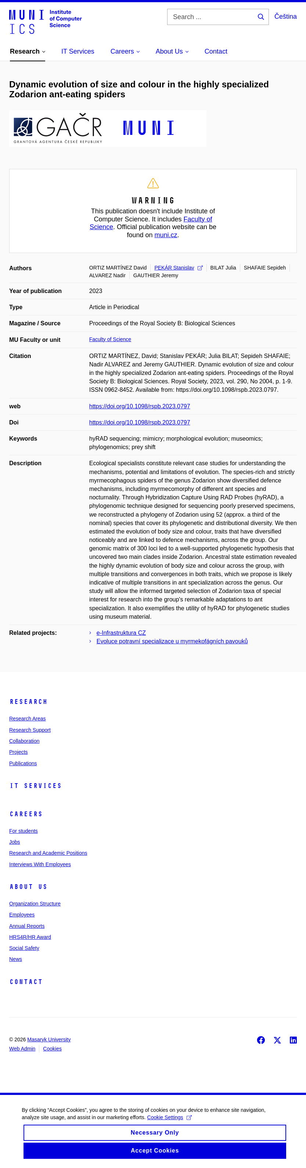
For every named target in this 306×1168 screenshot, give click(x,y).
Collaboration (24, 741)
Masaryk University (49, 1039)
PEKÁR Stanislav (178, 268)
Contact (26, 982)
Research (28, 702)
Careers (26, 814)
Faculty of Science (110, 339)
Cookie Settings (169, 1126)
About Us (28, 887)
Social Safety (24, 948)
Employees (22, 915)
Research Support (30, 730)
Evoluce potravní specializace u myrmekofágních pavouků (172, 641)
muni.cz (166, 235)
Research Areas (27, 719)
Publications (23, 763)
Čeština (285, 16)
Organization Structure (35, 904)
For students (23, 831)
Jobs (14, 842)
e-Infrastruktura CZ (121, 633)
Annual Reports (27, 926)
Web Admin (22, 1049)
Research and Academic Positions (48, 853)
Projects (18, 752)
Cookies (52, 1049)
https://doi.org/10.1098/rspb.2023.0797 (139, 406)
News (15, 959)
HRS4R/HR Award (30, 937)
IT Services (35, 786)
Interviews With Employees (40, 864)
